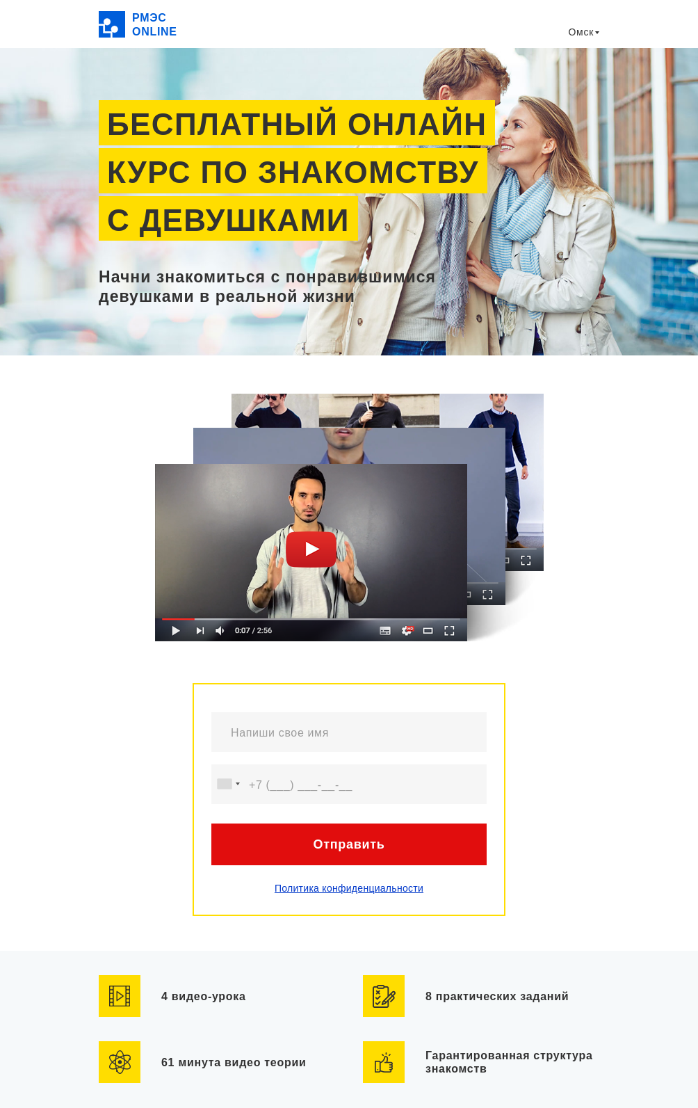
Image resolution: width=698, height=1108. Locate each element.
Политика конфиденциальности (349, 888)
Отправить (348, 844)
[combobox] (228, 784)
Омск (581, 32)
